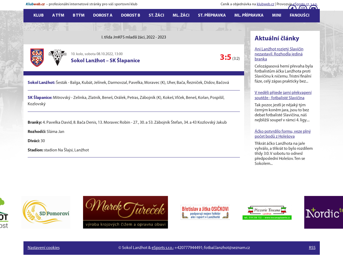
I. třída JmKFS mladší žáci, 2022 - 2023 (134, 37)
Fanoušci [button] (300, 15)
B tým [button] (79, 15)
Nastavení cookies (44, 248)
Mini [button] (276, 15)
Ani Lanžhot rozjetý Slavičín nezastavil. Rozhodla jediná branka (279, 54)
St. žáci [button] (156, 15)
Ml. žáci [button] (181, 15)
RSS (312, 248)
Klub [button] (38, 15)
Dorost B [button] (130, 15)
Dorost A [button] (103, 15)
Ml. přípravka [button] (249, 15)
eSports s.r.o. (162, 248)
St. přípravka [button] (212, 15)
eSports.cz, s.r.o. (305, 4)
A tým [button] (58, 15)
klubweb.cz (265, 4)
